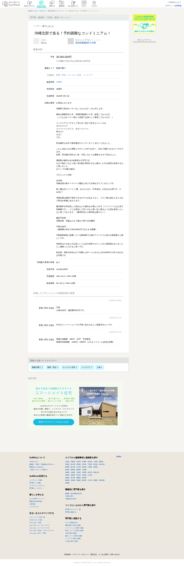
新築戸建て (36, 367)
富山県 (73, 467)
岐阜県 (67, 469)
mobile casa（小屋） (36, 520)
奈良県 (90, 472)
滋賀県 (67, 472)
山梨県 (90, 467)
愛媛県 (78, 477)
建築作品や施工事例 (35, 501)
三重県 (84, 469)
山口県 (90, 475)
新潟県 (67, 467)
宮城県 (84, 461)
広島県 (84, 475)
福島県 (101, 461)
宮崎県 (95, 480)
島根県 (73, 475)
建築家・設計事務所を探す (73, 493)
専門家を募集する (70, 512)
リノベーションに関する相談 (74, 528)
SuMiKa (118, 456)
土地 (98, 367)
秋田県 (90, 461)
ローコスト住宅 (74, 75)
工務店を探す (69, 496)
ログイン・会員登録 (173, 6)
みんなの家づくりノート (37, 498)
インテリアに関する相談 (73, 538)
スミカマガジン (34, 506)
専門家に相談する (73, 518)
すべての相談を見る (71, 522)
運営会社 (93, 554)
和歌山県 (96, 472)
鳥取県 (67, 475)
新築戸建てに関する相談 (73, 525)
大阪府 (78, 472)
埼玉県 (84, 464)
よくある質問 (103, 554)
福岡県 (67, 480)
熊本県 (84, 480)
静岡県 (73, 469)
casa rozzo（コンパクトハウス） (40, 528)
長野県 (95, 467)
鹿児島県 (102, 480)
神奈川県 (102, 464)
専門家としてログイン (36, 488)
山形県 (95, 461)
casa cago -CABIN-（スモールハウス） (42, 530)
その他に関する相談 (71, 541)
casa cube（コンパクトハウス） (39, 525)
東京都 (95, 464)
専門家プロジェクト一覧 (73, 509)
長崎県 (78, 480)
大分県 (90, 480)
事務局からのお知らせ (36, 467)
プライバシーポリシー (80, 554)
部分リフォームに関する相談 (74, 530)
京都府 (73, 472)
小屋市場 (32, 504)
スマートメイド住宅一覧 (37, 517)
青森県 (73, 461)
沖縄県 (59, 82)
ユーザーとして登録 (35, 480)
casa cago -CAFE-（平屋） (38, 533)
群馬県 (78, 464)
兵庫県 (84, 472)
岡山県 (78, 475)
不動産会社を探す (70, 499)
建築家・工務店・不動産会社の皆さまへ (42, 464)
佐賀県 (73, 480)
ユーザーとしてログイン (37, 485)
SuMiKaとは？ (34, 461)
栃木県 (73, 464)
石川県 (78, 467)
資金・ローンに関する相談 (73, 536)
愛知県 (78, 469)
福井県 (84, 467)
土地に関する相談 (70, 533)
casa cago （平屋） (35, 522)
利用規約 (67, 554)
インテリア (88, 75)
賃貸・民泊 (61, 75)
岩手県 (78, 461)
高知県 (84, 477)
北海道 (67, 461)
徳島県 (67, 477)
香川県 (73, 477)
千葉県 (90, 464)
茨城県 (67, 464)
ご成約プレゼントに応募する (38, 469)
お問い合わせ (115, 554)
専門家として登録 (35, 483)
